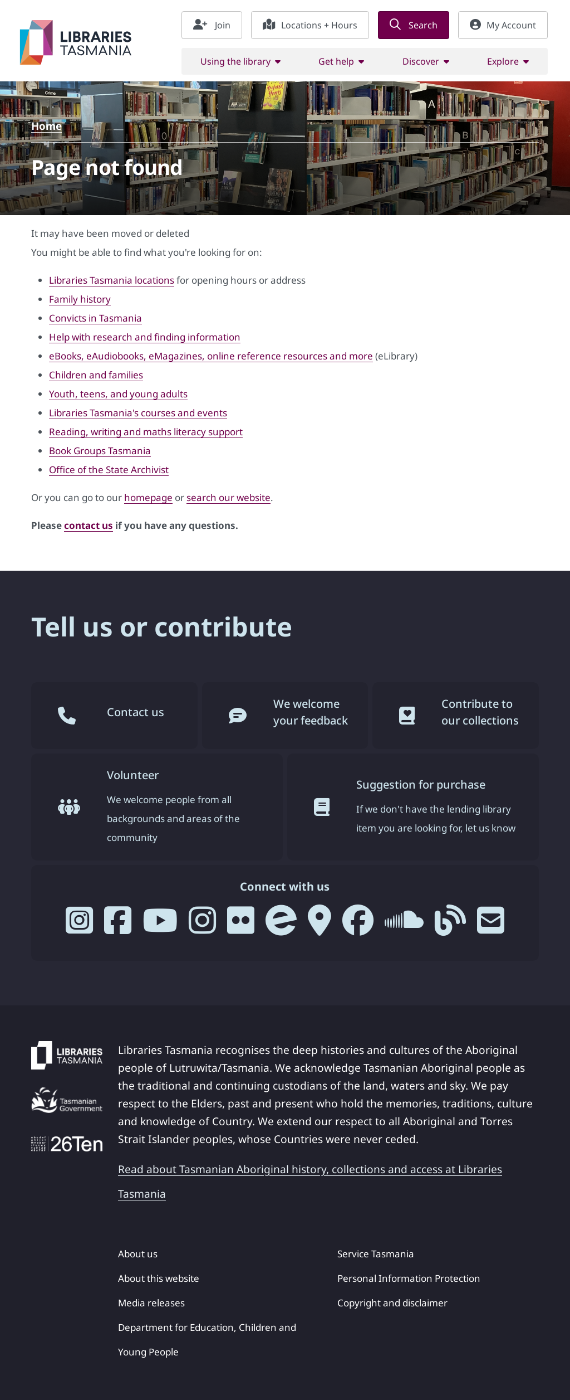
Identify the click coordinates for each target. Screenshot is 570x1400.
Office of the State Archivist (109, 469)
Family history (80, 299)
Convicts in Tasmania (95, 318)
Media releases (151, 1302)
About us (138, 1253)
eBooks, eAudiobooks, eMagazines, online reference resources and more (211, 355)
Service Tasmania (375, 1253)
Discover (420, 61)
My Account (503, 25)
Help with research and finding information (144, 336)
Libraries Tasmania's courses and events (138, 412)
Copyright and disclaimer (392, 1302)
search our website (228, 497)
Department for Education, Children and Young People (207, 1339)
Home (46, 126)
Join (211, 25)
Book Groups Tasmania (100, 450)
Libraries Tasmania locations (111, 280)
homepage (148, 497)
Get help (336, 61)
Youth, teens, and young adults (118, 393)
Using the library (235, 61)
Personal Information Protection (408, 1278)
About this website (158, 1278)
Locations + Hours (310, 25)
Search (414, 25)
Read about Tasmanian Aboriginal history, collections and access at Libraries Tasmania (310, 1181)
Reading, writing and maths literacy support (146, 431)
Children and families (96, 374)
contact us (88, 525)
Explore (503, 61)
